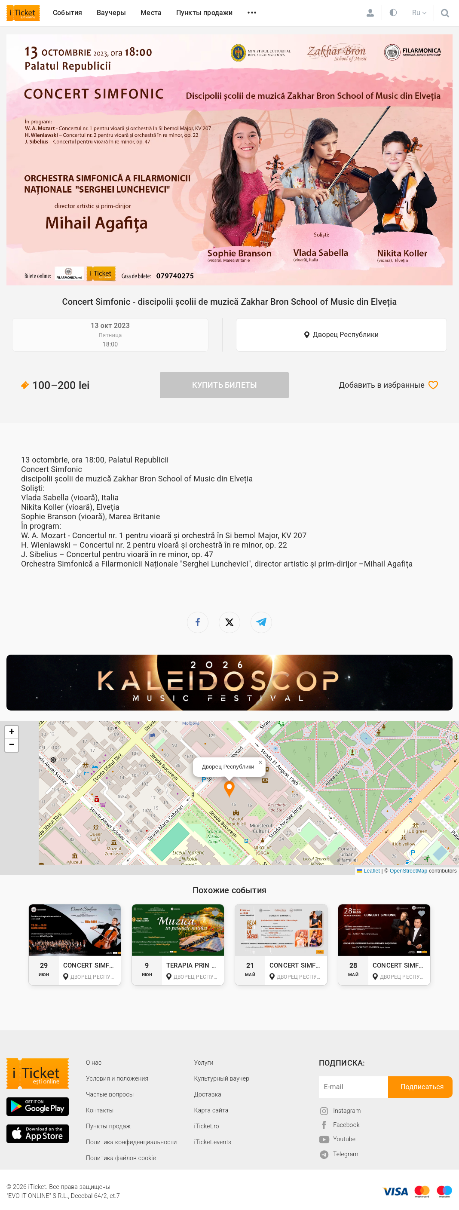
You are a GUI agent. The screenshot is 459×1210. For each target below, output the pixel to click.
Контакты (100, 1110)
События (67, 13)
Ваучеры (111, 13)
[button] (229, 790)
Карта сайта (211, 1110)
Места (151, 13)
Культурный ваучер (221, 1078)
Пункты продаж (108, 1126)
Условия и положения (117, 1078)
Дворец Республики (346, 335)
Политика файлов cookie (121, 1158)
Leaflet (368, 871)
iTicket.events (213, 1142)
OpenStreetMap (408, 871)
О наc (93, 1062)
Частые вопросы (110, 1094)
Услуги (204, 1062)
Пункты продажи (204, 13)
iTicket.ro (206, 1126)
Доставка (207, 1094)
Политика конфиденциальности (131, 1142)
